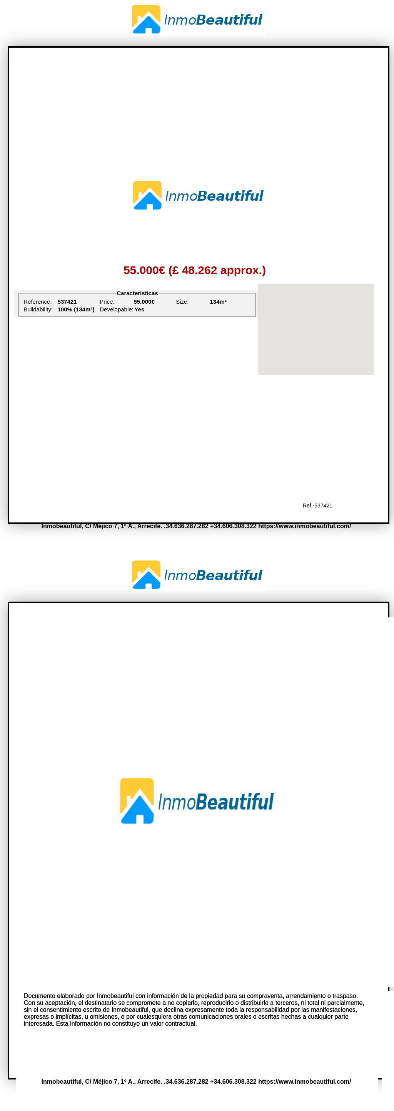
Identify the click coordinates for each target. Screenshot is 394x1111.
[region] (316, 329)
